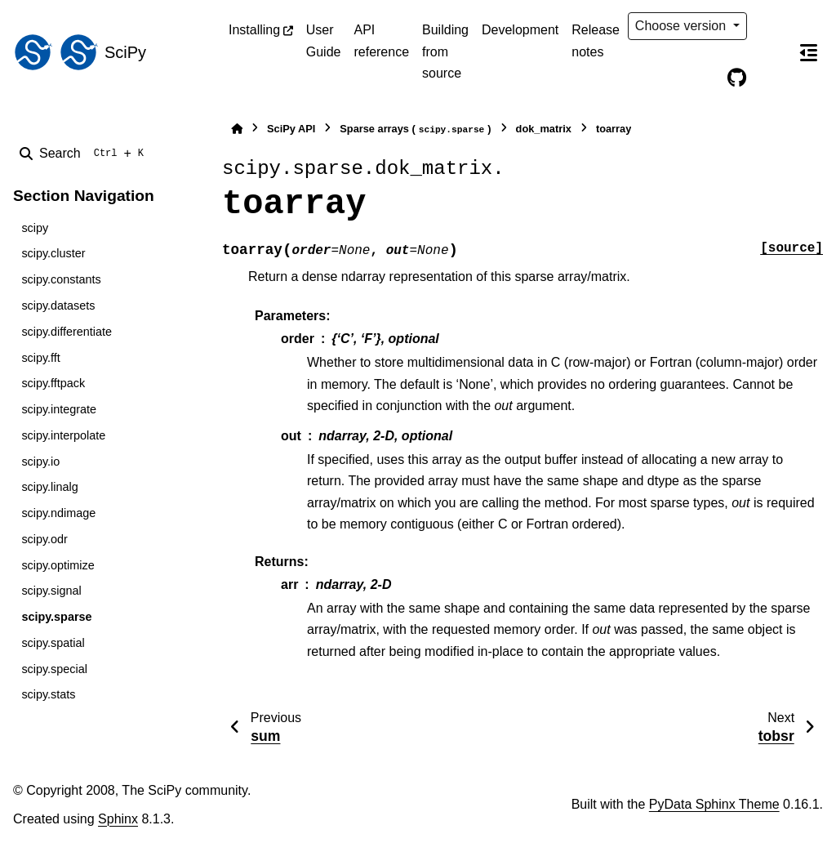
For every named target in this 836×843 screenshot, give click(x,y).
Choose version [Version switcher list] (682, 26)
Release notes (595, 40)
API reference (381, 40)
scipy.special (54, 669)
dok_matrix (543, 129)
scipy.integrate (58, 409)
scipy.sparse (56, 616)
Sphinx (118, 819)
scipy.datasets (58, 305)
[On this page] (808, 52)
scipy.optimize (57, 565)
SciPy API (291, 129)
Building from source (445, 51)
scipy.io (40, 461)
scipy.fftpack (53, 383)
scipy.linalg (49, 486)
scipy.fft (40, 357)
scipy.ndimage (58, 513)
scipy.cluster (53, 253)
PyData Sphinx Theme (714, 804)
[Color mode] (770, 26)
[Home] (236, 128)
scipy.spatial (52, 642)
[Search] (85, 153)
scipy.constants (60, 279)
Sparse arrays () (415, 129)
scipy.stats (48, 694)
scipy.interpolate (63, 435)
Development (520, 30)
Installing (254, 30)
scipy (34, 227)
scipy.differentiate (66, 331)
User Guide (323, 40)
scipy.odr (44, 539)
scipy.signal (51, 590)
